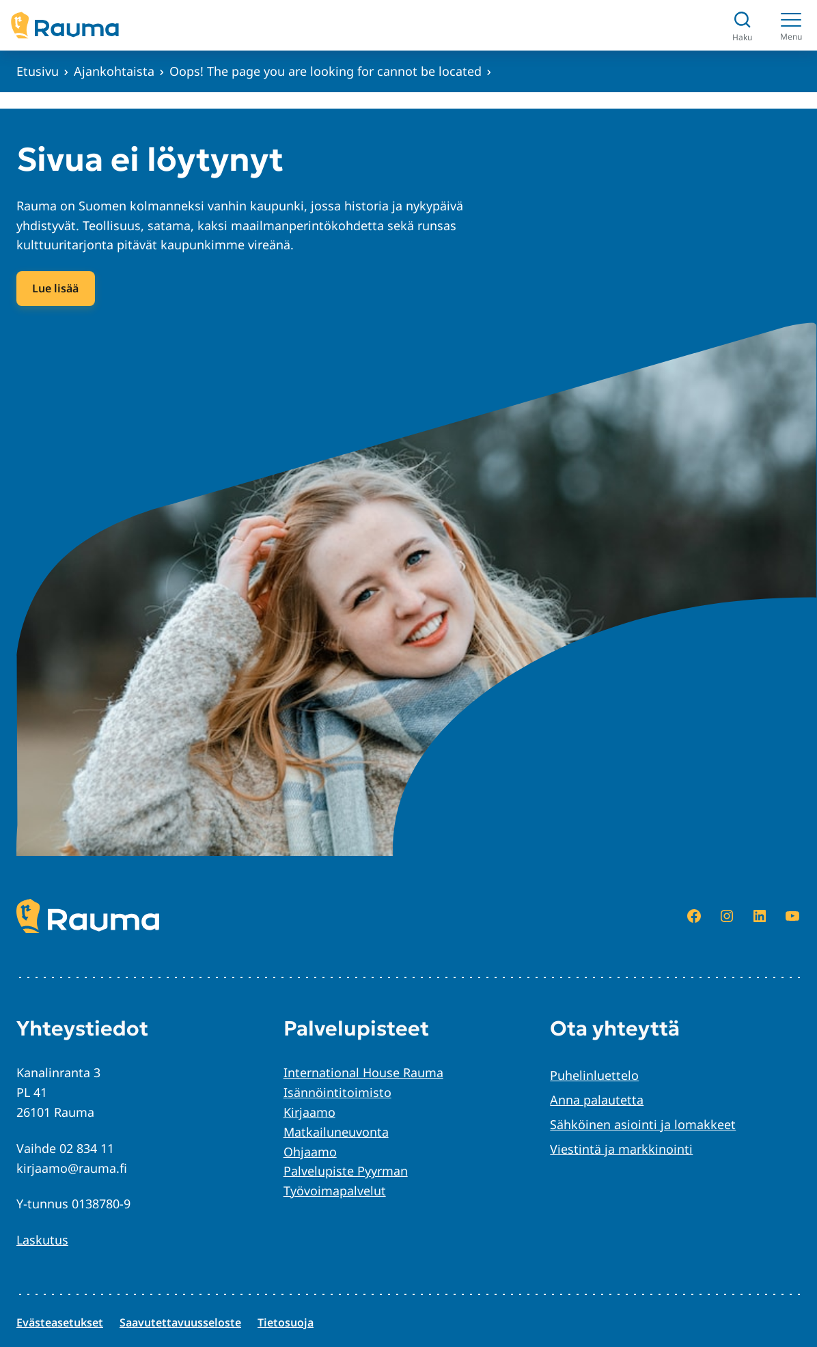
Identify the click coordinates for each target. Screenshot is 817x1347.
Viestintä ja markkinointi (621, 1149)
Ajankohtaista (114, 71)
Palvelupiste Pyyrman (345, 1171)
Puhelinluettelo (594, 1075)
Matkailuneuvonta (336, 1132)
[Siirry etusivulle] (65, 25)
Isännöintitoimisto (337, 1092)
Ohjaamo (310, 1151)
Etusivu (37, 71)
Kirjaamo (309, 1112)
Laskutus (42, 1240)
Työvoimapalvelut (334, 1190)
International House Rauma (363, 1072)
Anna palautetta (596, 1100)
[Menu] (791, 25)
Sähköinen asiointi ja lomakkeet (643, 1124)
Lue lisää (55, 288)
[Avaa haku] (742, 26)
